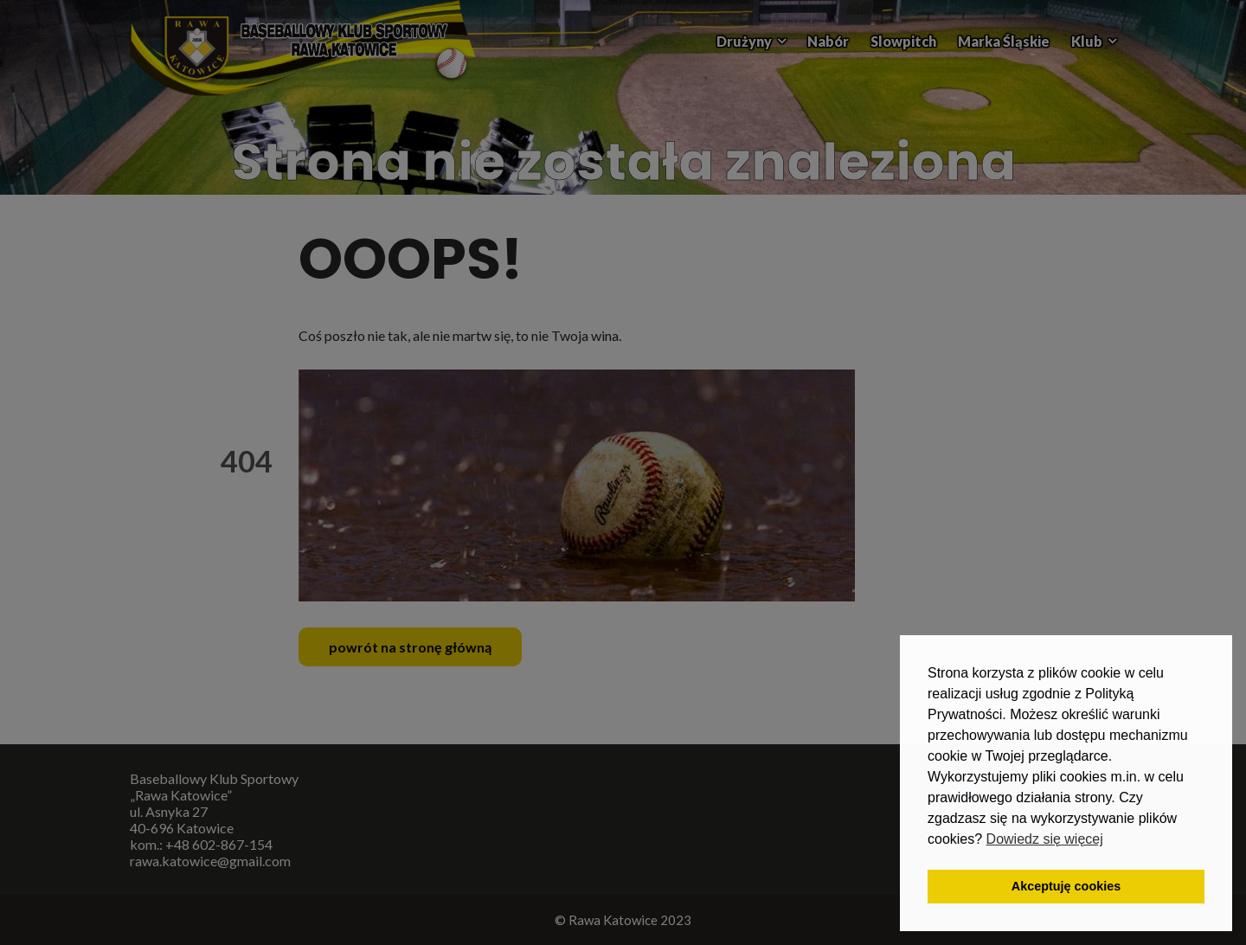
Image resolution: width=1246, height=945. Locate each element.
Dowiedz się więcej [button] (1044, 839)
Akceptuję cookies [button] (1066, 886)
